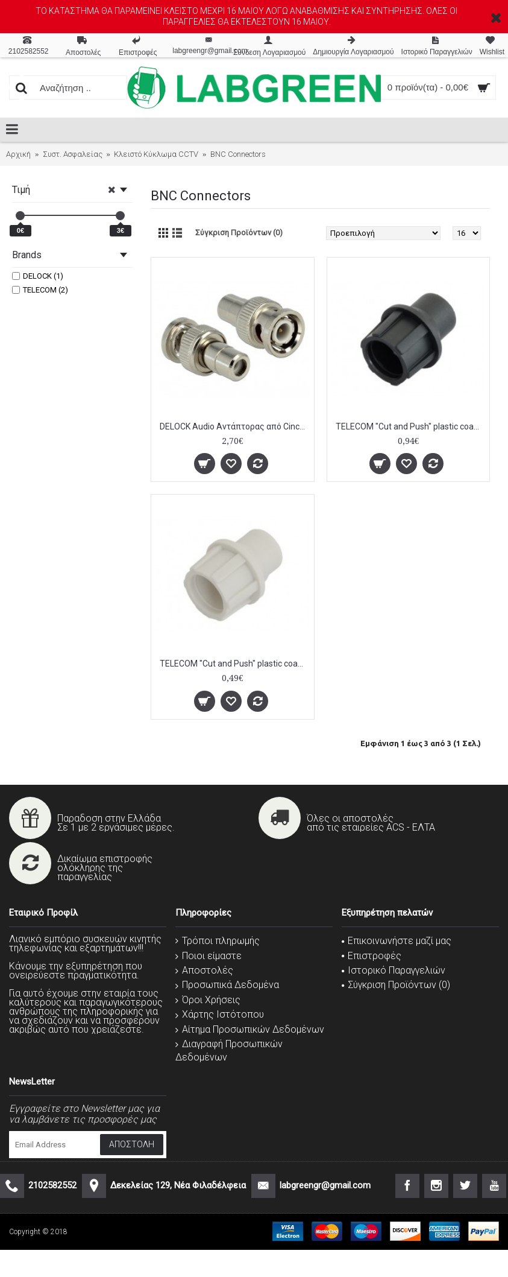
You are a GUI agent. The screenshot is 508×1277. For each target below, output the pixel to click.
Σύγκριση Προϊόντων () (396, 984)
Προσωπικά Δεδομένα (227, 984)
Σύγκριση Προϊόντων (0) (239, 232)
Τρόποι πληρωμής (217, 940)
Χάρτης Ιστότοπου (219, 1014)
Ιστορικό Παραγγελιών (393, 970)
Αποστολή (131, 1144)
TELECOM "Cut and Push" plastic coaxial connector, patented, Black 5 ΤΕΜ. (411, 426)
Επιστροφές (371, 956)
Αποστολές (204, 970)
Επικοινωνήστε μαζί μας (396, 940)
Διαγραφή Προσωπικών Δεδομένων (229, 1050)
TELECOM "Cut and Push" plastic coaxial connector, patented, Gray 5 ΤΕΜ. (235, 663)
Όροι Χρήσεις (207, 1000)
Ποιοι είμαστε (208, 956)
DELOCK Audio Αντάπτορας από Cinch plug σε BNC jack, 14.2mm (235, 426)
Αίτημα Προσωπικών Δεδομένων (249, 1029)
